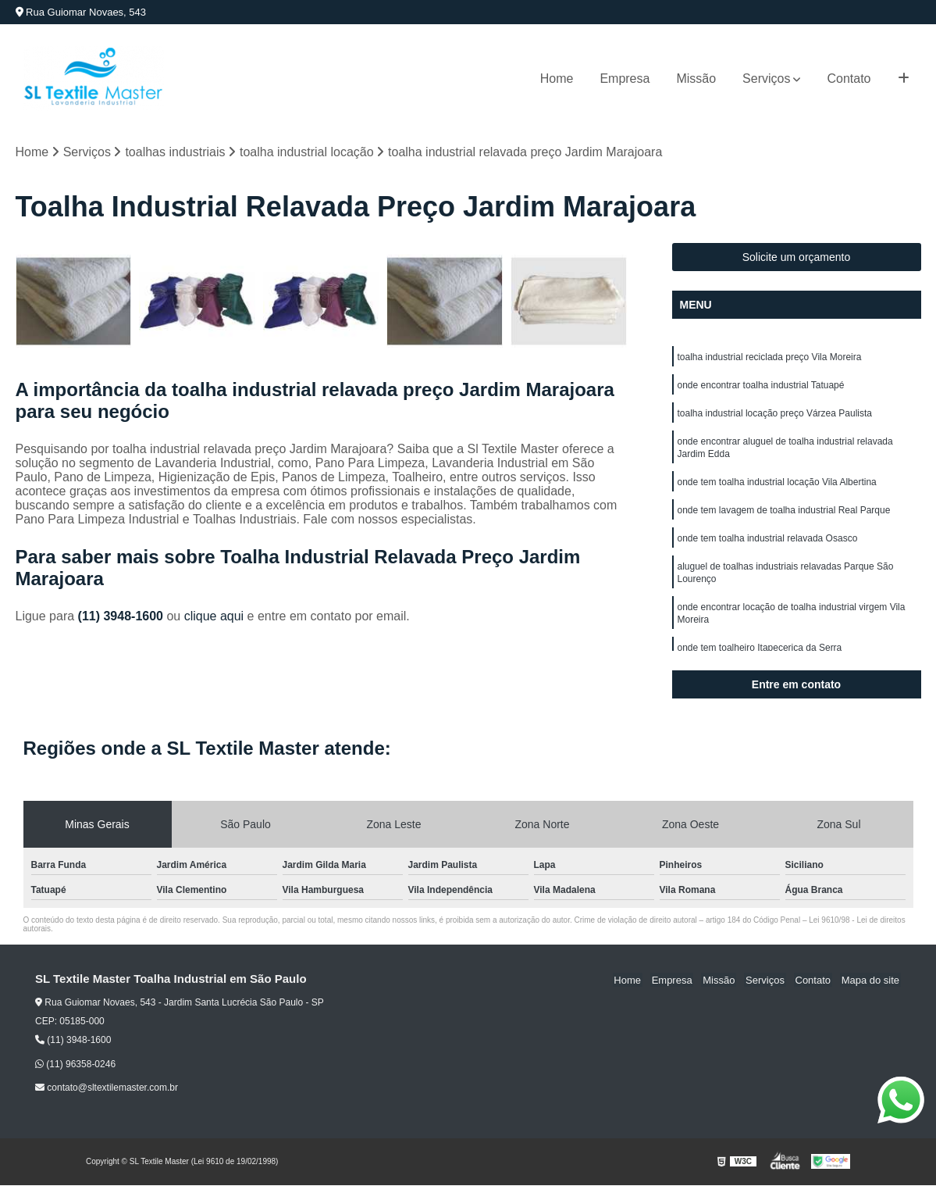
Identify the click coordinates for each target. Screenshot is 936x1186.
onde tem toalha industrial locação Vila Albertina (777, 491)
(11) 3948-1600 (122, 616)
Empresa (625, 78)
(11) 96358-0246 (75, 1064)
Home (557, 78)
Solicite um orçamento (796, 258)
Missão (696, 78)
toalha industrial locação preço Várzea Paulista (775, 418)
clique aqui (214, 616)
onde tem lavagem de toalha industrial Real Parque (784, 521)
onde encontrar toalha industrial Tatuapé (761, 388)
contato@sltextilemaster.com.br (106, 1088)
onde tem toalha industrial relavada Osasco (768, 550)
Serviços (766, 78)
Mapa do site (871, 980)
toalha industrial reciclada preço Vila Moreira (770, 358)
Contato (848, 78)
